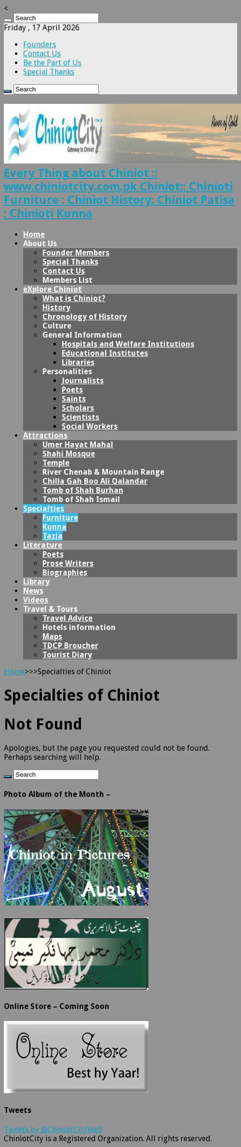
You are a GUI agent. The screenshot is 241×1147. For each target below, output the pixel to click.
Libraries (78, 362)
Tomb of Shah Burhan (82, 490)
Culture (56, 325)
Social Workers (90, 426)
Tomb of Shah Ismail (81, 499)
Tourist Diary (67, 654)
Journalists (83, 380)
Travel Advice (67, 618)
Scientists (80, 417)
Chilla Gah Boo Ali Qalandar (94, 481)
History (56, 307)
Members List (67, 280)
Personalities (67, 371)
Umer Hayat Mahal (77, 444)
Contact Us (42, 53)
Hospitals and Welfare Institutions (128, 344)
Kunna (54, 526)
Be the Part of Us (52, 62)
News (33, 590)
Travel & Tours (50, 609)
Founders (39, 44)
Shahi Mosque (68, 453)
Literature (42, 545)
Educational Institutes (105, 353)
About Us (40, 243)
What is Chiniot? (74, 298)
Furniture (60, 517)
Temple (55, 462)
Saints (74, 398)
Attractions (45, 435)
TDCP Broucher (70, 645)
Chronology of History (84, 316)
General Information (82, 335)
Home (34, 234)
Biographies (64, 572)
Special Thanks (48, 71)
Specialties (43, 508)
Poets (72, 389)
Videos (35, 600)
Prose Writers (68, 563)
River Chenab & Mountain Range (103, 472)
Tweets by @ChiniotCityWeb (53, 1129)
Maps (52, 636)
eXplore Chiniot (52, 289)
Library (36, 581)
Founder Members (75, 252)
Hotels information (79, 627)
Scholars (78, 408)
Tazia (52, 536)
